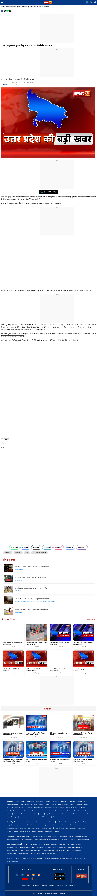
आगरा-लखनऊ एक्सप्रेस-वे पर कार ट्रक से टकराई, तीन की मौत (83, 643)
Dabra (72, 805)
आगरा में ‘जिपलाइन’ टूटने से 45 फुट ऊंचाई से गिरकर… (83, 670)
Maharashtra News (12, 847)
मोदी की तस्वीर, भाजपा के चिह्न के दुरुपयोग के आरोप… (60, 734)
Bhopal (9, 811)
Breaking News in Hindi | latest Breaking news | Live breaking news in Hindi (35, 601)
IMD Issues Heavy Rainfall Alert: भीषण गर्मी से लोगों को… (31, 577)
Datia (59, 805)
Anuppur (55, 802)
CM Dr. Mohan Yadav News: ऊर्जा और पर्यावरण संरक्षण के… (13, 734)
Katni (35, 805)
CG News (46, 844)
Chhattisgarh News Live (74, 844)
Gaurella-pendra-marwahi (31, 825)
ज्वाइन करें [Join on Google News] (69, 547)
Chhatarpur (72, 802)
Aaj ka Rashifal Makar (83, 839)
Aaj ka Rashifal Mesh (51, 836)
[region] (57, 27)
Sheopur (87, 811)
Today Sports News (67, 858)
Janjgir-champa (11, 825)
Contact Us (59, 885)
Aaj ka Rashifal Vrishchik (68, 839)
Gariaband (60, 825)
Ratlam (62, 808)
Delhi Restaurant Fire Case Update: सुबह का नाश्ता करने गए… (32, 599)
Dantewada (81, 822)
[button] (2, 2)
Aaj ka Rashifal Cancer (13, 839)
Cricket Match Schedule (81, 858)
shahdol (41, 817)
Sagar (75, 811)
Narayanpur (81, 828)
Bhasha (6, 84)
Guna (85, 802)
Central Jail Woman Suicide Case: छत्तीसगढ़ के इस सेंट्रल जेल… (32, 567)
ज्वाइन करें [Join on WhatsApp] (14, 547)
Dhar (56, 808)
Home (3, 6)
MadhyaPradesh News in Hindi (15, 850)
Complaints (35, 885)
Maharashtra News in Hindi (27, 847)
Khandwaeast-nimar (26, 805)
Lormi (28, 831)
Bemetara (31, 828)
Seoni (63, 811)
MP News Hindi (65, 850)
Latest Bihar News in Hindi (37, 853)
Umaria (41, 805)
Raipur (34, 831)
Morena (68, 808)
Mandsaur (75, 808)
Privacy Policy (26, 885)
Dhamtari (67, 822)
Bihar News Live (23, 853)
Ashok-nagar (39, 802)
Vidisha (30, 814)
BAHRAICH (60, 737)
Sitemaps (25, 879)
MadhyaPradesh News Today (33, 850)
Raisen (41, 814)
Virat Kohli (18, 858)
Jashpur (20, 825)
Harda (51, 811)
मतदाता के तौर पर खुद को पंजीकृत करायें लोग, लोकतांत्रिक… (12, 643)
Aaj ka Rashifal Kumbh (23, 836)
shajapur (55, 817)
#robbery (18, 552)
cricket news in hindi (12, 861)
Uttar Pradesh (10, 6)
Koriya (75, 825)
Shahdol (16, 814)
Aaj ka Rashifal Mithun (81, 836)
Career (66, 885)
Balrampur (73, 828)
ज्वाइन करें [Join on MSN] (82, 547)
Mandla (83, 808)
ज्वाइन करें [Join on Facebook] (25, 547)
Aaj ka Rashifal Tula (54, 839)
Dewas (48, 805)
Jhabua (86, 805)
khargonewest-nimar (12, 805)
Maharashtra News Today (44, 847)
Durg (74, 822)
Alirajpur (47, 802)
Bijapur (38, 828)
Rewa (35, 814)
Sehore (57, 811)
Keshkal (38, 822)
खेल (37, 763)
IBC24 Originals (19, 569)
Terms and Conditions (48, 885)
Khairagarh (68, 825)
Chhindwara (63, 802)
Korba (23, 822)
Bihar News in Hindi (76, 850)
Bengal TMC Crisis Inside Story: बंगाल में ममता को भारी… (31, 588)
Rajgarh (48, 814)
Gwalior (80, 802)
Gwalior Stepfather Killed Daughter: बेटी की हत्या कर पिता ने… (32, 610)
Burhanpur (27, 811)
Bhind (14, 811)
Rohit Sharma (26, 858)
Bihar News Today (12, 853)
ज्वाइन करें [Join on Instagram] (58, 547)
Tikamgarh (79, 805)
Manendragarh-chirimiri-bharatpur (16, 828)
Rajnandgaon (48, 831)
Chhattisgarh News (36, 844)
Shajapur (23, 814)
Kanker (44, 822)
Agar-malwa (30, 802)
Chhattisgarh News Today (58, 844)
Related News (8, 619)
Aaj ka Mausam (19, 580)
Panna (22, 808)
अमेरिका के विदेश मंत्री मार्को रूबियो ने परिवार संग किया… (58, 670)
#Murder (8, 552)
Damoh (54, 805)
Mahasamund (83, 825)
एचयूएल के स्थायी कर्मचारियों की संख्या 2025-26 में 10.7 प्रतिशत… (35, 734)
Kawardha (51, 822)
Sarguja (22, 831)
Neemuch (29, 808)
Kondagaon (30, 822)
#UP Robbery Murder (39, 552)
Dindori (66, 805)
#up (27, 552)
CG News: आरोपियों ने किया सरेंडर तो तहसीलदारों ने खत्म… (82, 734)
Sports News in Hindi (38, 858)
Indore (23, 802)
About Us (72, 885)
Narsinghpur (48, 808)
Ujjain (17, 802)
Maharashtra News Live (59, 847)
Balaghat (34, 811)
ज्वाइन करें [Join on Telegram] (47, 547)
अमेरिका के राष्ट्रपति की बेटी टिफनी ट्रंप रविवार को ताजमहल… (35, 670)
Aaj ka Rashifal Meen (37, 836)
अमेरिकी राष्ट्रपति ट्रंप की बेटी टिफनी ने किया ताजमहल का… (13, 670)
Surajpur (9, 831)
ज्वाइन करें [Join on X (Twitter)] (36, 547)
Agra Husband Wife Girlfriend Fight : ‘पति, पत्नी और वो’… (36, 643)
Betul (20, 811)
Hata (69, 814)
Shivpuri (9, 814)
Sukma (16, 831)
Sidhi (80, 814)
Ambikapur (60, 822)
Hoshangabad (43, 811)
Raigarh (40, 831)
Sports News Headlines (53, 858)
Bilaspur (44, 828)
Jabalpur (9, 808)
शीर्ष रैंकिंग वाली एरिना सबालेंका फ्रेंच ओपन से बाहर (36, 760)
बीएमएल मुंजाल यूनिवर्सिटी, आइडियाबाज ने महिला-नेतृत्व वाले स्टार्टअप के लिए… (13, 760)
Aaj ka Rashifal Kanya (40, 839)
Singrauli (69, 811)
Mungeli (57, 831)
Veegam (62, 893)
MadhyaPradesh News (74, 847)
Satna (81, 811)
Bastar (56, 828)
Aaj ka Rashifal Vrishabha (66, 836)
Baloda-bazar (64, 828)
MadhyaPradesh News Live (51, 850)
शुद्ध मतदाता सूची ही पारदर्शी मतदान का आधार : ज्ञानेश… (59, 643)
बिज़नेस (36, 737)
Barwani (16, 808)
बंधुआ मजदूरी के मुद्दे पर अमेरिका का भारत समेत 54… (60, 760)
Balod (50, 828)
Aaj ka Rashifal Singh (26, 839)
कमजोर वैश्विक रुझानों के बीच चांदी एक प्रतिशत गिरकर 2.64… (82, 760)
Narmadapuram (38, 808)
